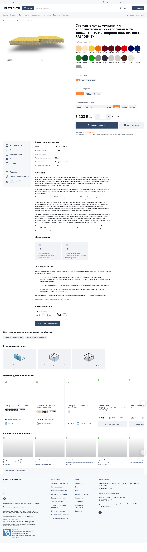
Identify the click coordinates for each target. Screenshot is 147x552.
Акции (27, 15)
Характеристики (14, 154)
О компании (46, 15)
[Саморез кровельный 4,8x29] (18, 412)
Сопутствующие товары (59, 527)
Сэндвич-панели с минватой (36, 346)
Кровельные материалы (59, 492)
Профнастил (55, 488)
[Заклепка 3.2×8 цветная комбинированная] (49, 412)
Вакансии (56, 15)
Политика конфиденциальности (14, 516)
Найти (123, 8)
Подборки (12, 181)
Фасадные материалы (59, 507)
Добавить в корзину (112, 433)
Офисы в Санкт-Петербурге (109, 502)
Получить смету (109, 2)
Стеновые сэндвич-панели (13, 346)
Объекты (13, 15)
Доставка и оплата (19, 2)
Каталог (28, 8)
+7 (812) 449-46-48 (105, 515)
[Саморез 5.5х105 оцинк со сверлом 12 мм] (81, 412)
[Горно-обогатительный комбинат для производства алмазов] (112, 463)
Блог (20, 15)
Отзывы (11, 172)
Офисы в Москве (104, 488)
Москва (6, 2)
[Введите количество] (103, 125)
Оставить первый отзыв (48, 332)
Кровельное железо (58, 520)
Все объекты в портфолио (73, 479)
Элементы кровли (57, 496)
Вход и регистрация (135, 15)
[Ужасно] (37, 323)
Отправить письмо (10, 503)
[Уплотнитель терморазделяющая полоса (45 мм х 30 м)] (112, 412)
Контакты (140, 2)
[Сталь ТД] (11, 8)
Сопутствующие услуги (17, 185)
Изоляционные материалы (60, 523)
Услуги (5, 15)
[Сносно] (38, 323)
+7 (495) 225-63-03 (126, 2)
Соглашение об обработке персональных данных (21, 512)
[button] (142, 412)
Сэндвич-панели (57, 510)
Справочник (35, 15)
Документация (14, 163)
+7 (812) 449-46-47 (105, 509)
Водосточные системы (59, 499)
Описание (12, 159)
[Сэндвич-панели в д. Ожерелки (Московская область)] (18, 463)
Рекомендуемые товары (14, 191)
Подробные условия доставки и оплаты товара (52, 308)
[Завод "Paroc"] (81, 463)
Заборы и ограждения (59, 503)
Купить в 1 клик (12, 432)
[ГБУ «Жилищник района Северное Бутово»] (50, 463)
